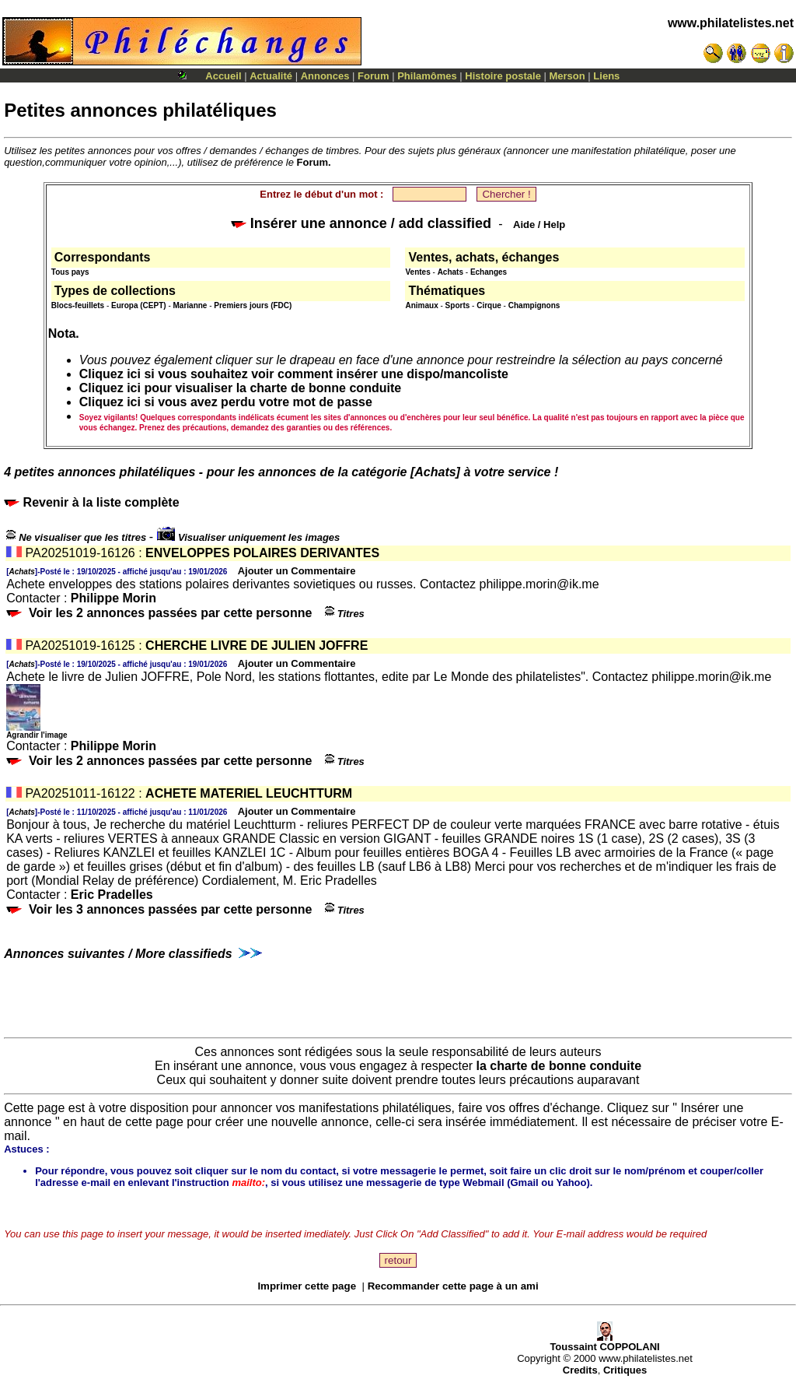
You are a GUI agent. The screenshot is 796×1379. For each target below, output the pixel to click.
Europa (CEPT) (138, 305)
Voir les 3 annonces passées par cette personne (170, 909)
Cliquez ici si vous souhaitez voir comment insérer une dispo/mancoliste (293, 374)
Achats (450, 272)
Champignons (534, 305)
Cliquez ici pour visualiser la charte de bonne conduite (240, 388)
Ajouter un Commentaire (297, 571)
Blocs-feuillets (77, 305)
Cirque (489, 305)
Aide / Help (539, 224)
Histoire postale (503, 76)
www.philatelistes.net (731, 23)
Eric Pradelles (112, 894)
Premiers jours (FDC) (253, 305)
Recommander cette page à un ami (453, 1286)
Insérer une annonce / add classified (361, 223)
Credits (580, 1370)
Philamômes (427, 76)
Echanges (488, 272)
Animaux (421, 305)
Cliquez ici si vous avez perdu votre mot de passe (225, 402)
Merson (567, 76)
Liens (606, 76)
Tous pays (70, 272)
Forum (373, 76)
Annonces (325, 76)
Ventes (417, 272)
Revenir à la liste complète (91, 502)
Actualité (271, 76)
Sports (457, 305)
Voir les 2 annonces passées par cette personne (170, 612)
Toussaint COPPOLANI (604, 1342)
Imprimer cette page (306, 1286)
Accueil (223, 76)
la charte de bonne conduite (559, 1065)
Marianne (190, 305)
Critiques (625, 1370)
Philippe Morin (113, 598)
